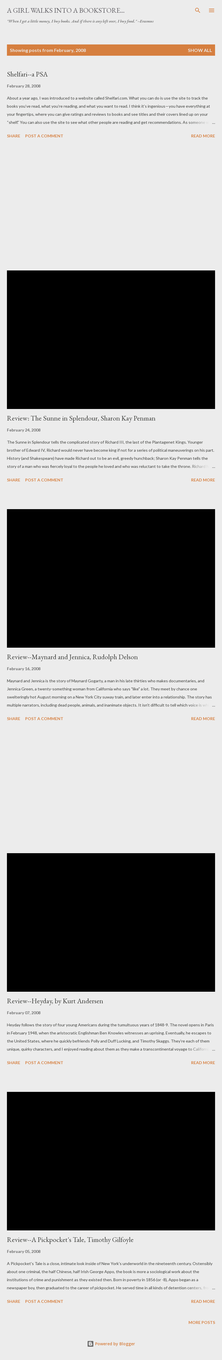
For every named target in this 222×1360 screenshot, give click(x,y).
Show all (200, 50)
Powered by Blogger (111, 1343)
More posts (201, 1322)
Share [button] (13, 135)
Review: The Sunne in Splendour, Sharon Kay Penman (81, 418)
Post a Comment (44, 135)
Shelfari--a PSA (27, 74)
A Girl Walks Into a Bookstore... (66, 10)
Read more (203, 135)
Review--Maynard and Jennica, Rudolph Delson (72, 656)
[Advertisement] (111, 205)
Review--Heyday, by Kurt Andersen (55, 1000)
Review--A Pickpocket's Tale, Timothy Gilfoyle (70, 1239)
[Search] (197, 10)
